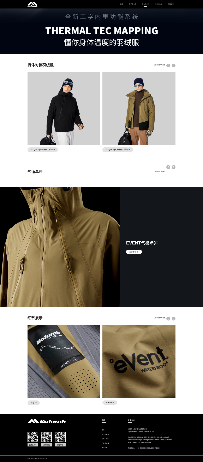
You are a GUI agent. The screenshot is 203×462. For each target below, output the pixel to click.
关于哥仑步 (132, 4)
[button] (173, 65)
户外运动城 (158, 4)
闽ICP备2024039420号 (39, 459)
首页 (121, 4)
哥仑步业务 (105, 439)
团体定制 (171, 4)
